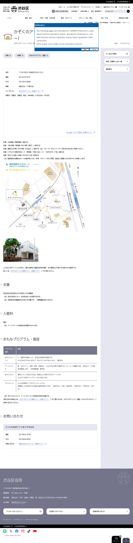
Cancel (94, 49)
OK (85, 49)
